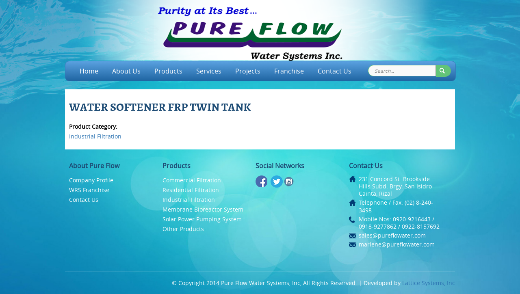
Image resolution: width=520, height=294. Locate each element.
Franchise (289, 71)
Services (208, 71)
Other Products (183, 229)
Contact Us (334, 71)
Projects (247, 71)
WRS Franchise (89, 190)
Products (168, 71)
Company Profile (91, 180)
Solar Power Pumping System (202, 219)
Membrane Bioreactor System (202, 209)
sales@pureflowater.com (392, 235)
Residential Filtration (190, 190)
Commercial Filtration (191, 180)
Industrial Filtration (95, 136)
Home (89, 71)
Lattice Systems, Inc (428, 283)
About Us (126, 71)
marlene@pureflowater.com (397, 244)
